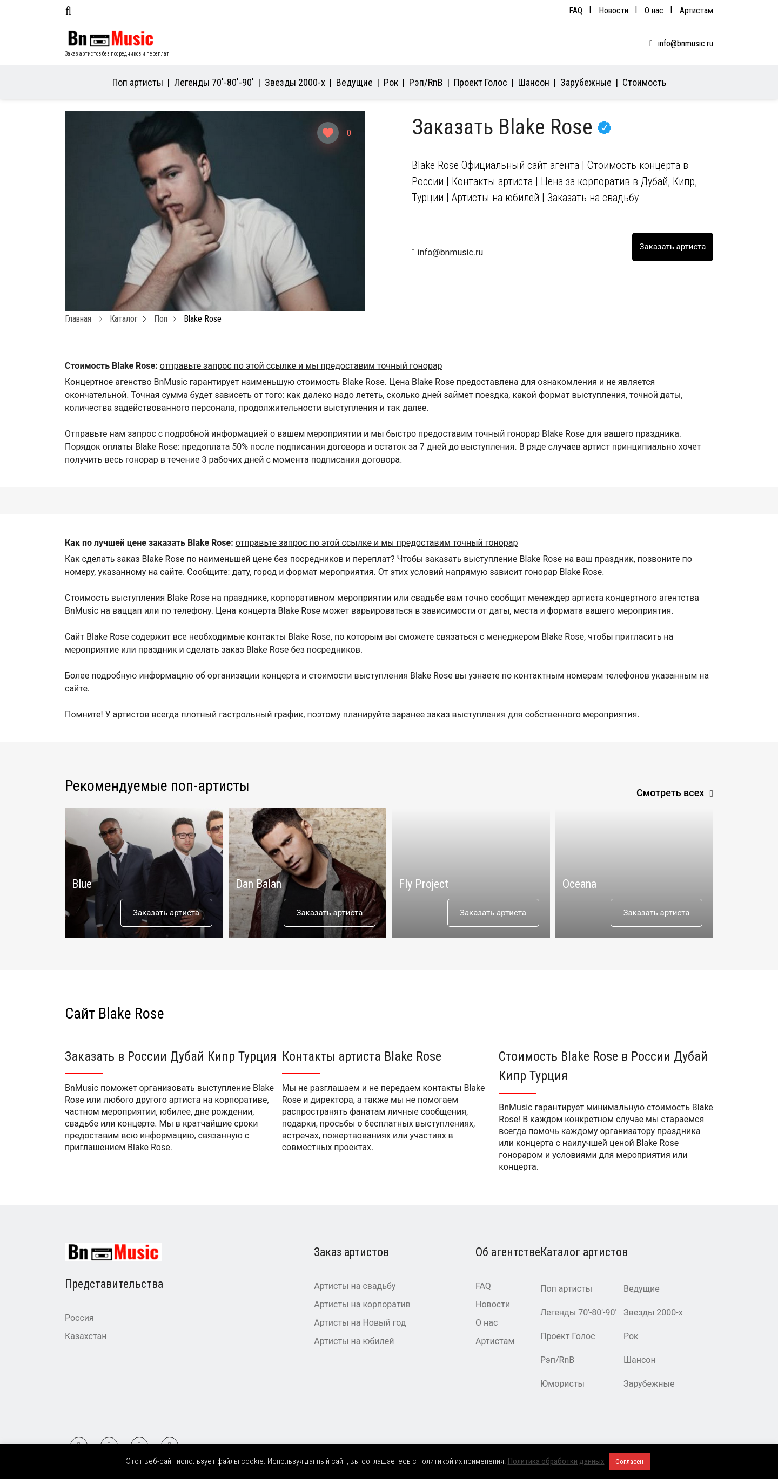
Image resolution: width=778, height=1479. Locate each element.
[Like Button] (328, 133)
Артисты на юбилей (354, 1341)
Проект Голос (480, 82)
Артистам (696, 10)
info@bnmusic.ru (685, 43)
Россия (79, 1318)
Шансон (533, 82)
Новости (613, 10)
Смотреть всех (670, 792)
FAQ (575, 10)
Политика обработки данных (556, 1461)
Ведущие (354, 82)
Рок (391, 82)
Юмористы (562, 1384)
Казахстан (85, 1336)
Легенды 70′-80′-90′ (214, 82)
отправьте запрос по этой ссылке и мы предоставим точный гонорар (301, 366)
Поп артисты (137, 82)
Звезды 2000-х (295, 82)
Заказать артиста (166, 913)
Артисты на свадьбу (354, 1286)
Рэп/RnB (426, 82)
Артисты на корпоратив (362, 1304)
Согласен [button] (629, 1461)
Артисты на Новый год (360, 1323)
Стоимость (644, 82)
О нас (654, 10)
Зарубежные (586, 82)
